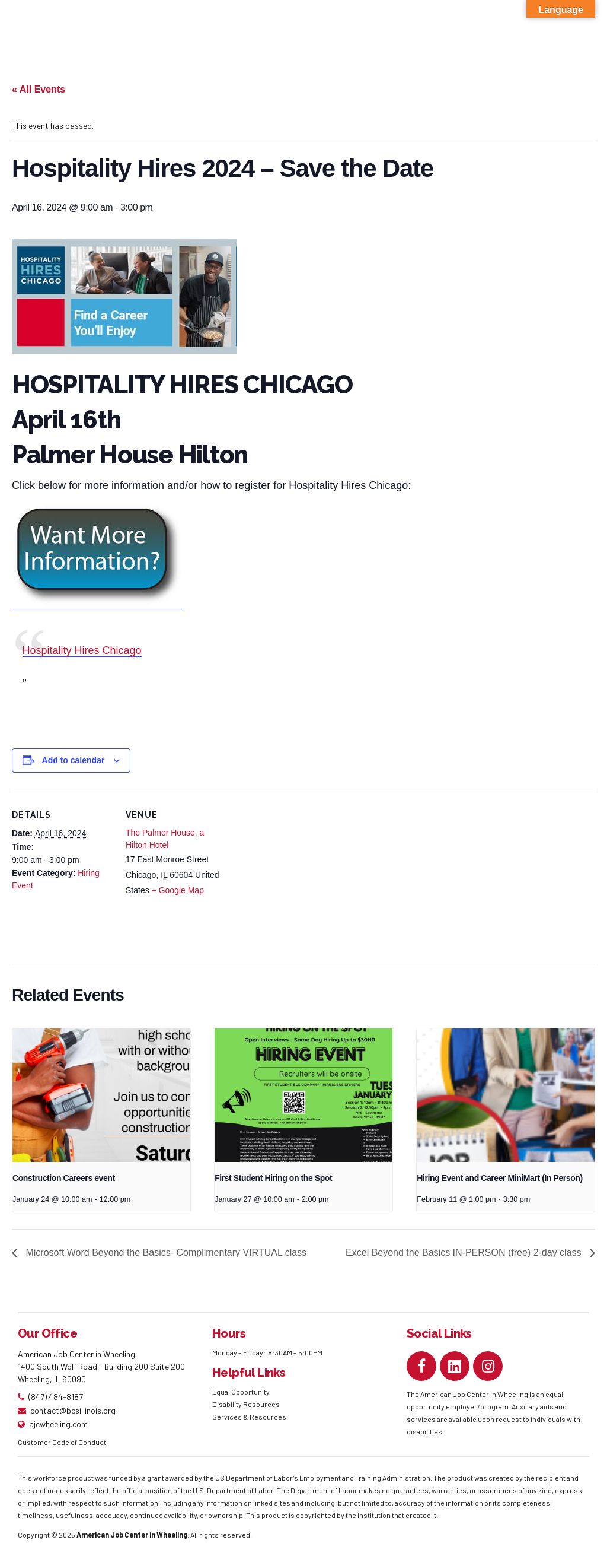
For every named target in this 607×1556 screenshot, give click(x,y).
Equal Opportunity (241, 1391)
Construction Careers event (63, 1178)
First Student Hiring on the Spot (273, 1178)
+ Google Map (178, 890)
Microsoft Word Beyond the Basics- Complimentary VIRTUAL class (164, 1252)
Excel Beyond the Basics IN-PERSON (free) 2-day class (465, 1252)
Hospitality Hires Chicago (82, 650)
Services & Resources (249, 1416)
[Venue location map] (302, 873)
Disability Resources (246, 1404)
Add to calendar (73, 760)
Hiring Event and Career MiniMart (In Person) (499, 1178)
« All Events (38, 89)
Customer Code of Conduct (62, 1442)
